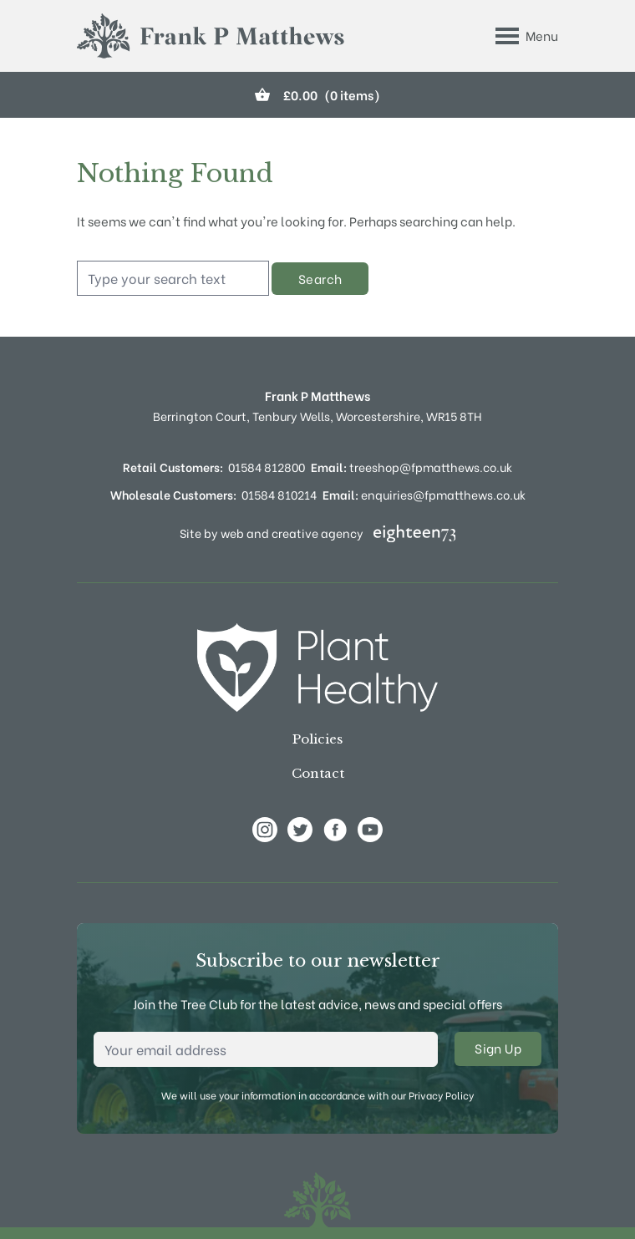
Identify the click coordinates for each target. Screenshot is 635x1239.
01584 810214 (279, 494)
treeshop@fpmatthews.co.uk (411, 466)
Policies (317, 739)
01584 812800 (266, 466)
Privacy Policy (441, 1095)
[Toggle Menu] (526, 36)
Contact (318, 773)
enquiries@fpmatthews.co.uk (424, 494)
